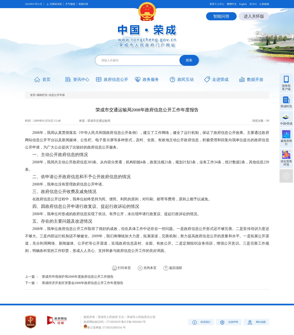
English (243, 4)
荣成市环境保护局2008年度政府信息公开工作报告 (78, 276)
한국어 (253, 4)
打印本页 (121, 268)
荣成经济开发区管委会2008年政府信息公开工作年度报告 (82, 283)
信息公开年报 (57, 94)
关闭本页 (147, 268)
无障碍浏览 (54, 4)
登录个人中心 (217, 4)
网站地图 (256, 322)
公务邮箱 (264, 4)
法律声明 (228, 322)
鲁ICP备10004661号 (133, 321)
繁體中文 (232, 4)
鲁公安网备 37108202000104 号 (105, 327)
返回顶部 (172, 268)
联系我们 (200, 322)
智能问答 (83, 4)
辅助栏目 (42, 94)
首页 (32, 94)
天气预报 (70, 4)
